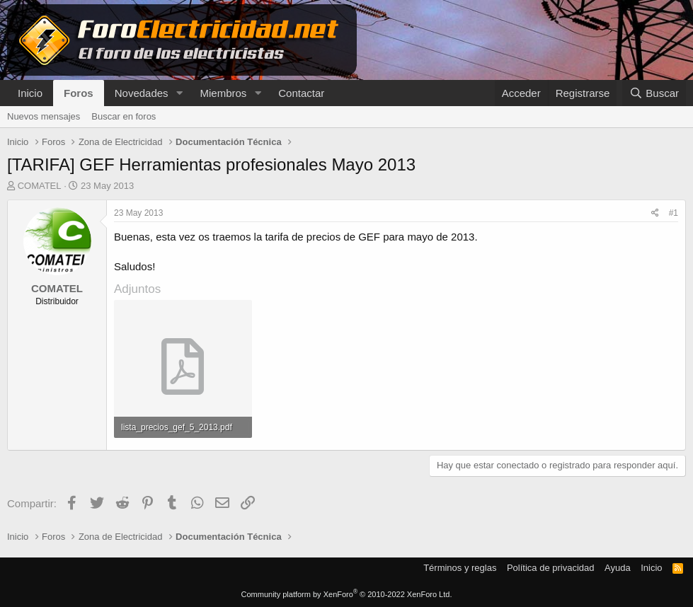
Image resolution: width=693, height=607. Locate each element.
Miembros (223, 93)
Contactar (301, 93)
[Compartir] (655, 213)
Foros (78, 93)
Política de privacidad (551, 567)
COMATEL (40, 185)
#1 (673, 213)
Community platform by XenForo (346, 594)
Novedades (141, 93)
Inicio (30, 93)
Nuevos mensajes (43, 116)
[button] (179, 93)
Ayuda (618, 567)
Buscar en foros (123, 116)
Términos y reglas (459, 567)
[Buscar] (654, 93)
